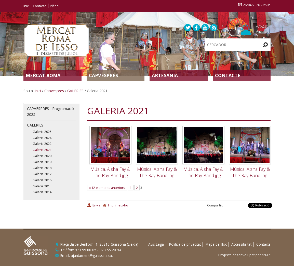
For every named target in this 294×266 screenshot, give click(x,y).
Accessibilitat (241, 244)
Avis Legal (156, 244)
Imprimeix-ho (118, 205)
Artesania (165, 75)
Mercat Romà (43, 75)
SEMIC (266, 255)
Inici (26, 6)
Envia (96, 205)
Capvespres (103, 75)
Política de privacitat (185, 244)
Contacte (39, 6)
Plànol (54, 6)
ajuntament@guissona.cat (92, 255)
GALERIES (75, 90)
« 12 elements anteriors (107, 187)
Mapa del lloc (216, 244)
